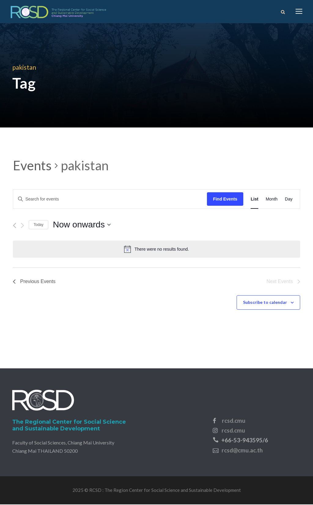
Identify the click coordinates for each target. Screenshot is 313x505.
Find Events (225, 199)
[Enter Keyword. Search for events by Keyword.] (110, 199)
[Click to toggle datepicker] (82, 225)
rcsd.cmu (233, 421)
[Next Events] (22, 226)
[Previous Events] (14, 226)
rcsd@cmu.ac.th (242, 450)
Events (32, 166)
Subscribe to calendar (265, 303)
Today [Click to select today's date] (38, 225)
